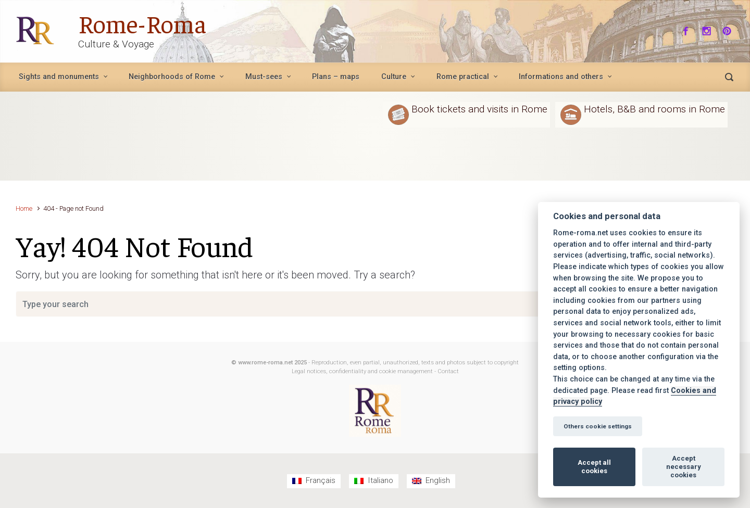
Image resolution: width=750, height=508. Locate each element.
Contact (448, 371)
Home (24, 208)
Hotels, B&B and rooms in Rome (654, 109)
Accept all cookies (594, 467)
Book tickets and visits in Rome (479, 109)
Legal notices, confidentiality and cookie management (362, 371)
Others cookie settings (598, 426)
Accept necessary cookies (683, 466)
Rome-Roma (141, 23)
